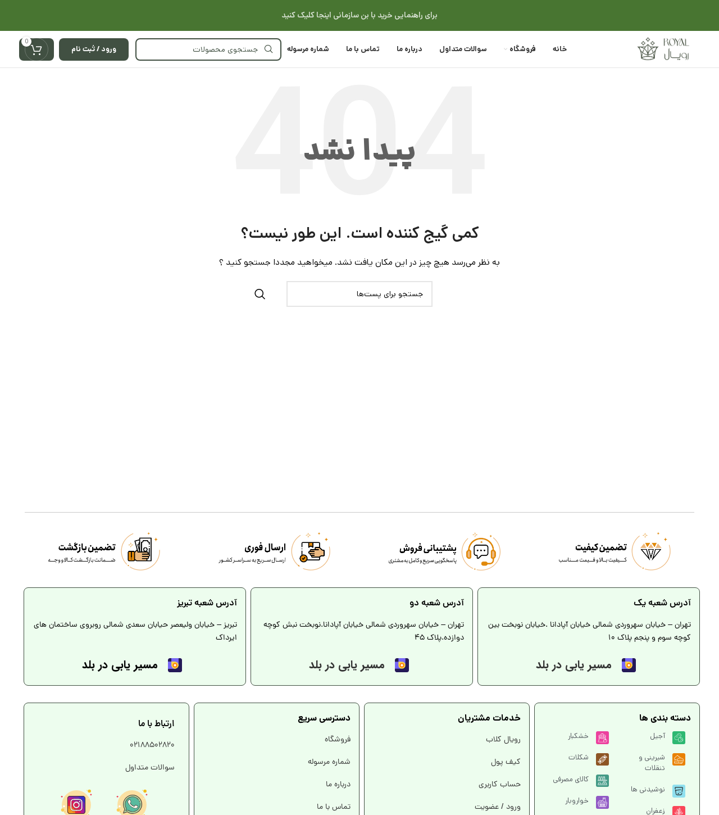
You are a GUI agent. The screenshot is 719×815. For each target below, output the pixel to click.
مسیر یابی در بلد (574, 664)
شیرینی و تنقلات (652, 762)
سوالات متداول (150, 768)
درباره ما (337, 785)
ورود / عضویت (496, 807)
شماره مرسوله (329, 762)
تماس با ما (333, 807)
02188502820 (152, 745)
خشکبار (578, 736)
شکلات (578, 757)
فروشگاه (338, 740)
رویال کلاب (502, 740)
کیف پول (505, 762)
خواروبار (577, 800)
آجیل (657, 736)
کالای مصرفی (571, 779)
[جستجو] (208, 49)
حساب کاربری (498, 785)
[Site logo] (663, 49)
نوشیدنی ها (648, 789)
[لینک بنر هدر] (359, 15)
